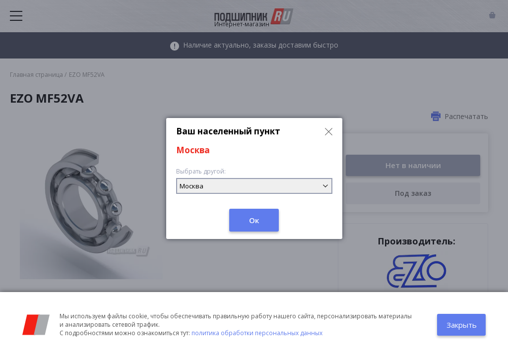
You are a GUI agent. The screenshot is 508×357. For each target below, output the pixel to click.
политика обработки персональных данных (256, 333)
